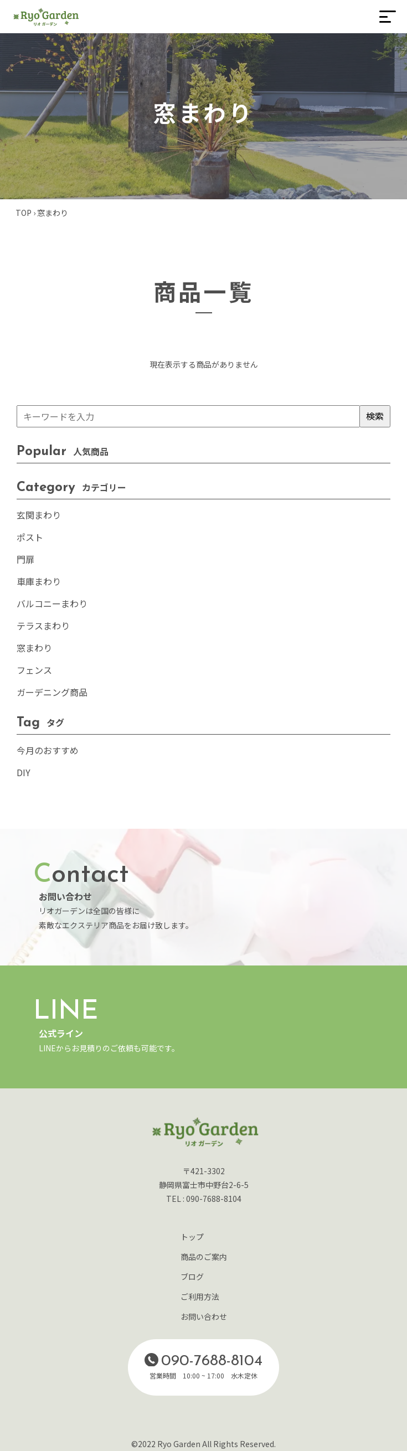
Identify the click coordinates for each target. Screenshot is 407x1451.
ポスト (30, 537)
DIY (23, 772)
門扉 (25, 559)
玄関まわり (39, 514)
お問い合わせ (204, 1316)
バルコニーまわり (52, 603)
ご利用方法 (200, 1296)
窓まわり (34, 647)
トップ (192, 1236)
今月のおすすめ (48, 750)
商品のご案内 (204, 1256)
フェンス (34, 670)
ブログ (192, 1276)
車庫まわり (39, 581)
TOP (24, 212)
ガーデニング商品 (52, 692)
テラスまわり (43, 625)
